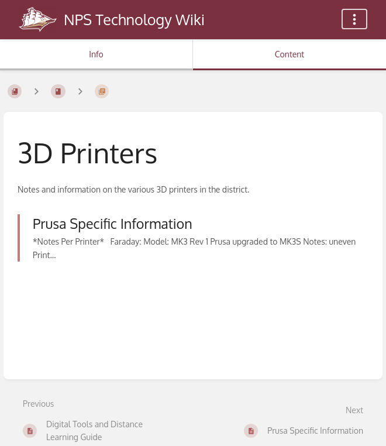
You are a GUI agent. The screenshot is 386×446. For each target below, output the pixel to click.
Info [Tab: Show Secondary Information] (96, 54)
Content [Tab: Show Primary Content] (289, 54)
